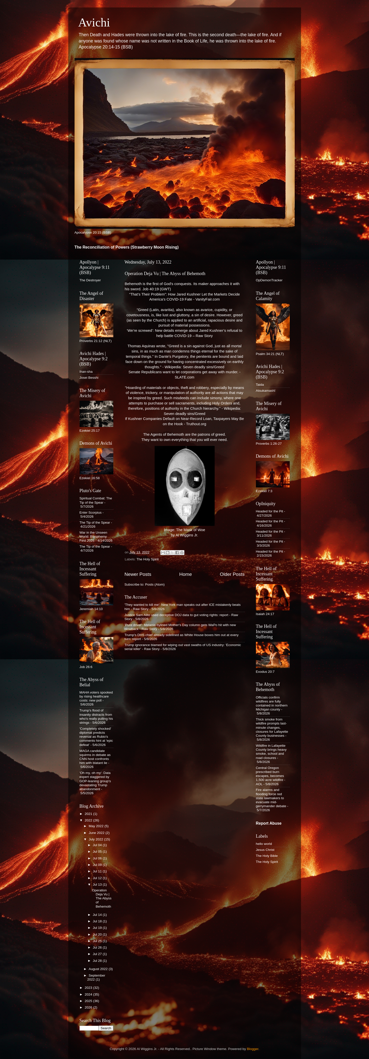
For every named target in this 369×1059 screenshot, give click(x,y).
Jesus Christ (265, 850)
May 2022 (97, 826)
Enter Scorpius (91, 512)
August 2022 (99, 969)
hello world (264, 844)
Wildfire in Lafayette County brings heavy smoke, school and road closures (271, 752)
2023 (89, 988)
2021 (89, 814)
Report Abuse (269, 823)
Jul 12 (98, 878)
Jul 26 (98, 947)
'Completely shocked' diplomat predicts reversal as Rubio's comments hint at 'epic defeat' (96, 737)
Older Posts (232, 574)
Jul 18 (98, 921)
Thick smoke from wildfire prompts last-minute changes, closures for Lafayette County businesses (272, 727)
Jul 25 (98, 941)
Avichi (94, 22)
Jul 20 (98, 934)
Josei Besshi (89, 377)
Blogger (252, 1049)
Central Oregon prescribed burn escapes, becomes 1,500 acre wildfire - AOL (270, 776)
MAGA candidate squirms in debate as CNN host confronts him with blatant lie (95, 757)
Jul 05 (98, 851)
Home (185, 574)
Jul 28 (98, 961)
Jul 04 (98, 845)
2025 (89, 1001)
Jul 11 (98, 871)
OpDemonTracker (269, 280)
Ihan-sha (86, 371)
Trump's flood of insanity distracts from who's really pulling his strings (96, 716)
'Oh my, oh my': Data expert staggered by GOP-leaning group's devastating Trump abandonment (95, 781)
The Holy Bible (267, 856)
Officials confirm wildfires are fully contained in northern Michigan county (272, 703)
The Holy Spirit (148, 559)
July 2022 (96, 839)
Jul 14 (98, 915)
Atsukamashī (265, 390)
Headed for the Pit (269, 511)
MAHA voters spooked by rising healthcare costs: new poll (96, 696)
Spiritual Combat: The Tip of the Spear (96, 500)
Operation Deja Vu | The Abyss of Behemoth (165, 273)
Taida (260, 384)
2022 (89, 820)
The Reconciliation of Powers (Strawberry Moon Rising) (127, 247)
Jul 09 (98, 865)
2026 (89, 1007)
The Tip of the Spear (95, 522)
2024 (89, 994)
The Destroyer (90, 280)
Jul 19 (98, 928)
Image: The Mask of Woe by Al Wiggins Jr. (185, 491)
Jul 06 (98, 858)
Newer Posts (138, 574)
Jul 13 (98, 884)
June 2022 (97, 833)
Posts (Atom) (155, 584)
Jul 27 (98, 954)
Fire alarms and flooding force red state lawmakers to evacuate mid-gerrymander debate (271, 798)
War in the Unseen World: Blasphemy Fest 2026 (93, 536)
